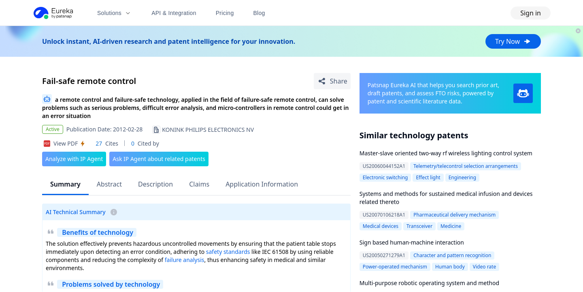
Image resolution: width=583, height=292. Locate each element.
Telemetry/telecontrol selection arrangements (465, 166)
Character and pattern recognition (452, 255)
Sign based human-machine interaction (412, 242)
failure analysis (184, 260)
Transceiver (419, 226)
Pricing (225, 13)
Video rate (484, 266)
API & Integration (173, 13)
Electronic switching (385, 177)
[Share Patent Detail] (332, 81)
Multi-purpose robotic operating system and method (429, 283)
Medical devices (380, 226)
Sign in (530, 13)
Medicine (450, 226)
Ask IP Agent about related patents (159, 159)
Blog (259, 13)
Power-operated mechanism (395, 266)
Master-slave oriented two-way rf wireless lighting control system (446, 153)
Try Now (513, 41)
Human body (450, 266)
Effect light (428, 177)
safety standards (228, 252)
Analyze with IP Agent (74, 159)
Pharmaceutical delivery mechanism (454, 214)
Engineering (462, 177)
